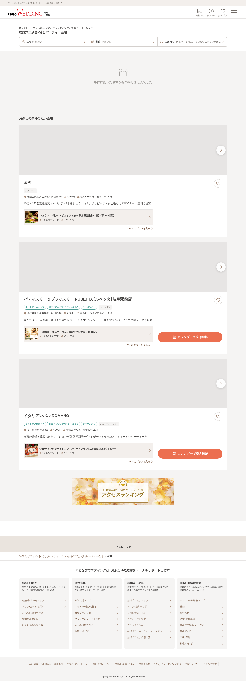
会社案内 (33, 664)
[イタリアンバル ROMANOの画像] (123, 383)
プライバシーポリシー (78, 664)
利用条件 (58, 664)
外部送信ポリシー (102, 664)
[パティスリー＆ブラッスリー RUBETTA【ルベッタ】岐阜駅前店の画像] (123, 267)
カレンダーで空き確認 (190, 337)
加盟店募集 (144, 664)
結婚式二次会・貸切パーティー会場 (85, 556)
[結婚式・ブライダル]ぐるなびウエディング (41, 556)
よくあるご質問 (209, 664)
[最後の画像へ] (221, 150)
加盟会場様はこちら (125, 664)
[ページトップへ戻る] (123, 544)
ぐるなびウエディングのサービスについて (175, 664)
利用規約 (46, 664)
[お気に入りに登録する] (218, 183)
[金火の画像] (123, 150)
